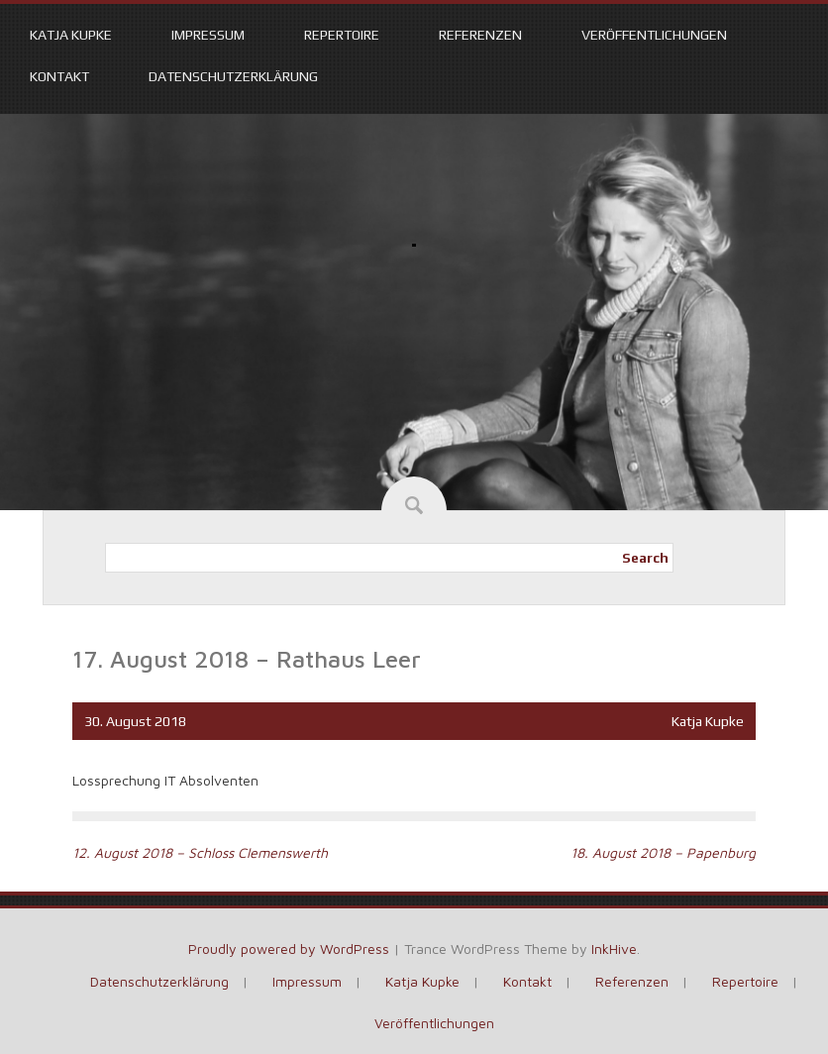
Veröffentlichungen (654, 35)
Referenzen (480, 35)
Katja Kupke (71, 35)
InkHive (614, 948)
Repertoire (341, 35)
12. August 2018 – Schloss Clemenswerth (200, 852)
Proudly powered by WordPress (288, 948)
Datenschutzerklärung (233, 76)
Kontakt (59, 76)
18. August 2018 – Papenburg (663, 852)
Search (645, 558)
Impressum (208, 35)
